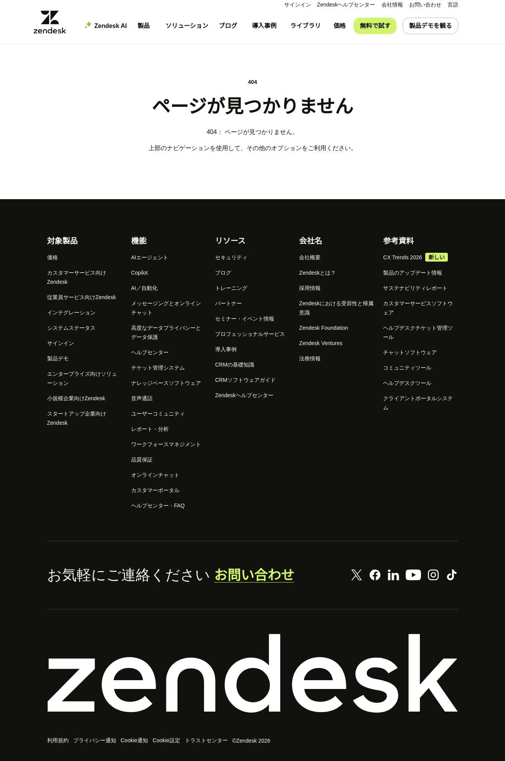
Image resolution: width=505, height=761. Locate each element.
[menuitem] (392, 5)
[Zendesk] (252, 674)
